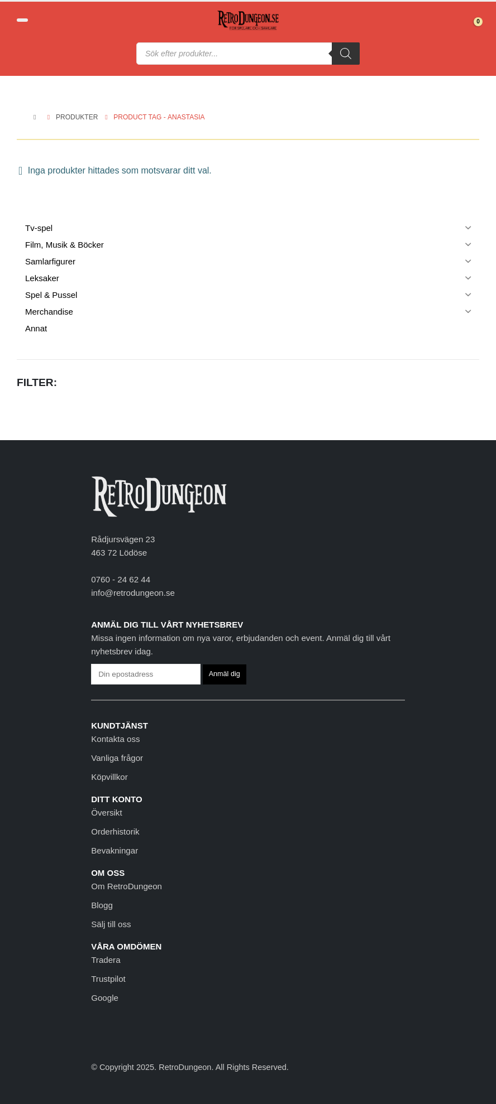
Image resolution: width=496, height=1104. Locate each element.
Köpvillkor (109, 777)
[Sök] (346, 53)
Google (104, 997)
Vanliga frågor (117, 758)
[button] (22, 20)
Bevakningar (114, 850)
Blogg (102, 905)
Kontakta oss (115, 739)
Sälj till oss (111, 924)
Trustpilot (108, 979)
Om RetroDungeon (126, 886)
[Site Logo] (248, 20)
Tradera (105, 960)
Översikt (106, 812)
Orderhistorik (115, 831)
